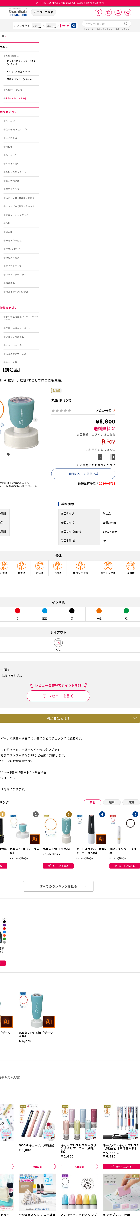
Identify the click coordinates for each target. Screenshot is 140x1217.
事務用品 (10, 283)
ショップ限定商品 (15, 336)
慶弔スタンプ (12, 189)
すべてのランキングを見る (58, 886)
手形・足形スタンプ (16, 172)
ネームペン (11, 155)
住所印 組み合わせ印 (16, 129)
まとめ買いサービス (16, 353)
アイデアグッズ (13, 266)
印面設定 (37, 1166)
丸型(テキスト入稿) (16, 98)
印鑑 (8, 223)
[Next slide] (35, 419)
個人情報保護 (12, 180)
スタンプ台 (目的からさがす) (21, 206)
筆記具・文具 (12, 257)
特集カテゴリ (8, 307)
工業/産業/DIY (13, 248)
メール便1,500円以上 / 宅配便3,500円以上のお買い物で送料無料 (70, 3)
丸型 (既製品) (13, 55)
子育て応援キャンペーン (18, 328)
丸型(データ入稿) (15, 89)
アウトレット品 (14, 345)
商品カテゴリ (8, 112)
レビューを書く (61, 695)
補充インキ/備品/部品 (17, 291)
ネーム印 (10, 120)
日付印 (9, 146)
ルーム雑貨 (11, 362)
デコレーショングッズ (17, 214)
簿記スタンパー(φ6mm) (19, 79)
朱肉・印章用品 (14, 240)
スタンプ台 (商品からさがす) (21, 197)
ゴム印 (9, 231)
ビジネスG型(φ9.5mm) (19, 71)
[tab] (8, 454)
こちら (110, 434)
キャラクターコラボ (16, 274)
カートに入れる (58, 865)
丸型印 (4, 47)
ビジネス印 (11, 137)
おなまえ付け (12, 163)
